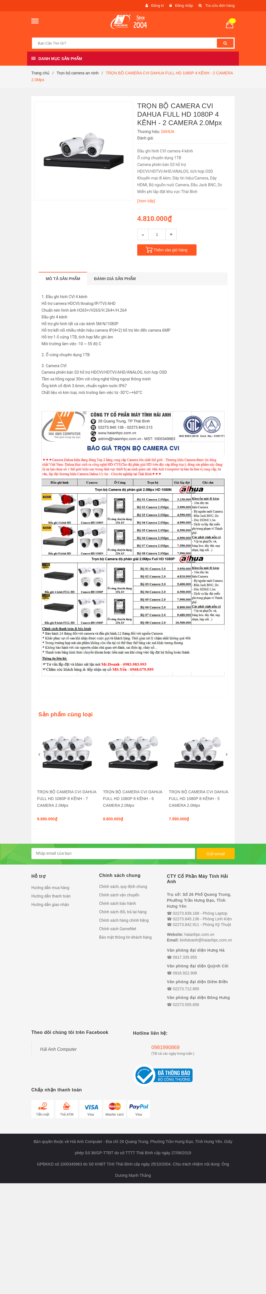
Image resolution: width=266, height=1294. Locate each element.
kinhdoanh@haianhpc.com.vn (206, 940)
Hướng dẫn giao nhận (50, 904)
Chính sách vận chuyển (119, 895)
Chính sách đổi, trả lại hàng (123, 912)
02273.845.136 (186, 919)
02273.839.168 (186, 913)
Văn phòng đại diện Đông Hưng (198, 997)
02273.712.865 (186, 989)
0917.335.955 (185, 957)
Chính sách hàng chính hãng (124, 920)
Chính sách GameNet (117, 929)
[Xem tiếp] (146, 201)
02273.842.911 (186, 924)
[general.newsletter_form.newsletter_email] (113, 853)
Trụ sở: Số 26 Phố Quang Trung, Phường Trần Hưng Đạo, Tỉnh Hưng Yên (199, 900)
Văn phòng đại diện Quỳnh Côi (197, 966)
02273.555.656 (186, 1004)
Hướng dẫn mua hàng (50, 887)
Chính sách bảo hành (117, 903)
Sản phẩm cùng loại (65, 714)
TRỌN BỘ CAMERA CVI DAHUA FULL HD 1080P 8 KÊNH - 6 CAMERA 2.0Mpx (132, 799)
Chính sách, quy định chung (123, 886)
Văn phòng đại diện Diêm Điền (197, 982)
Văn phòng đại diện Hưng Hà (195, 950)
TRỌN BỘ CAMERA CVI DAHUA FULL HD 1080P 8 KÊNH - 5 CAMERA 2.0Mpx (198, 799)
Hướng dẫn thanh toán (51, 896)
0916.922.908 (185, 973)
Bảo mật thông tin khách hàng (125, 937)
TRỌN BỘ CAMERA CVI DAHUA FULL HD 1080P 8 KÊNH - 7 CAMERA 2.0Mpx (66, 799)
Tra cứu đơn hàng (220, 5)
